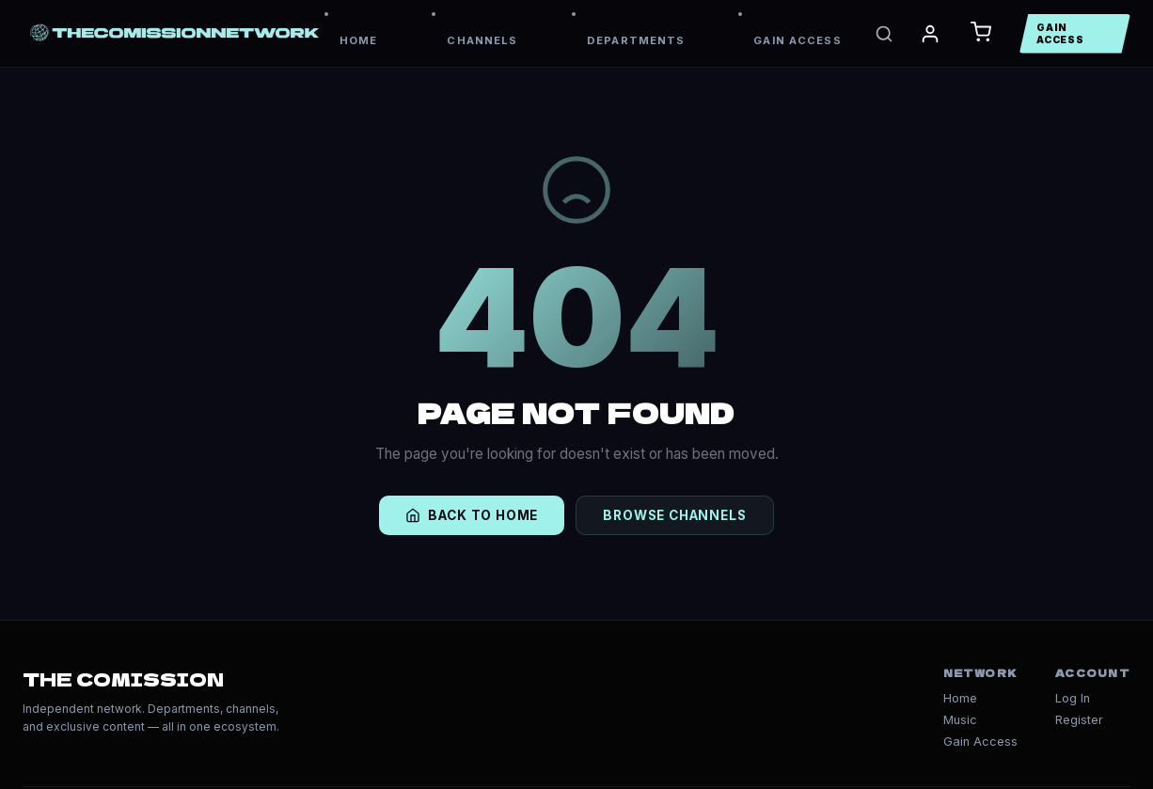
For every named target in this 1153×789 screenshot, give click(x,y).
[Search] (884, 34)
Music (960, 720)
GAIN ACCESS (797, 40)
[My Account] (930, 34)
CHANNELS (482, 40)
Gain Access (980, 741)
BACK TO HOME (471, 515)
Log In (1072, 698)
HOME (358, 40)
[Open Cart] (981, 33)
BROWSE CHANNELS (674, 515)
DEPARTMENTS (636, 40)
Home (960, 698)
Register (1079, 720)
